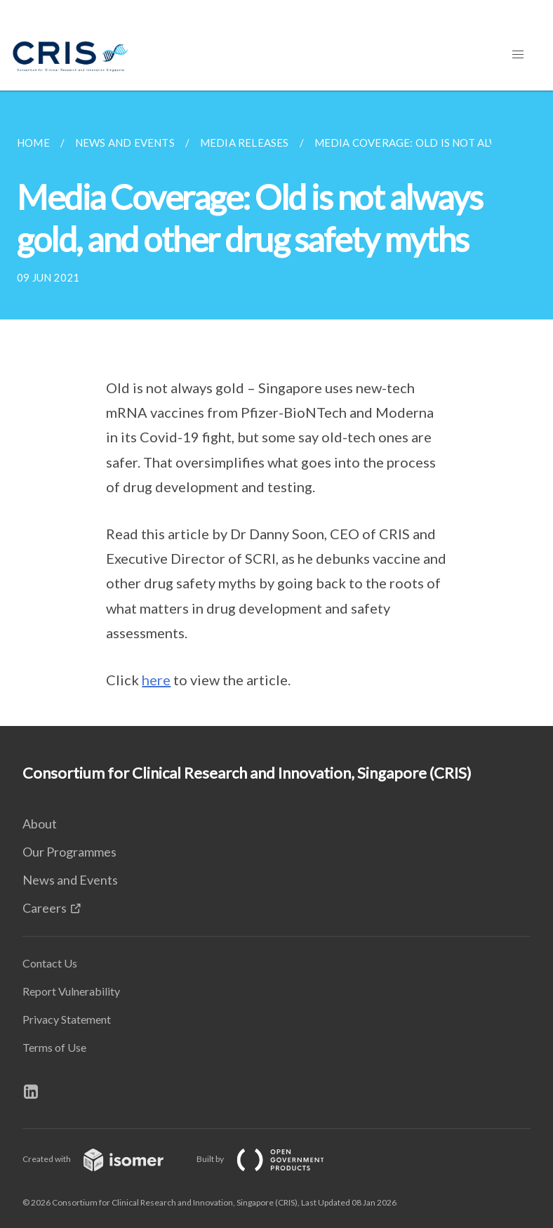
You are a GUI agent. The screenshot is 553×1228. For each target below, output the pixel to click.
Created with (104, 1159)
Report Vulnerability (71, 991)
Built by (271, 1159)
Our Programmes (69, 851)
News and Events (70, 879)
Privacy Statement (66, 1019)
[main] (276, 408)
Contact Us (49, 963)
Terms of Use (54, 1047)
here (156, 679)
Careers (44, 908)
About (39, 823)
